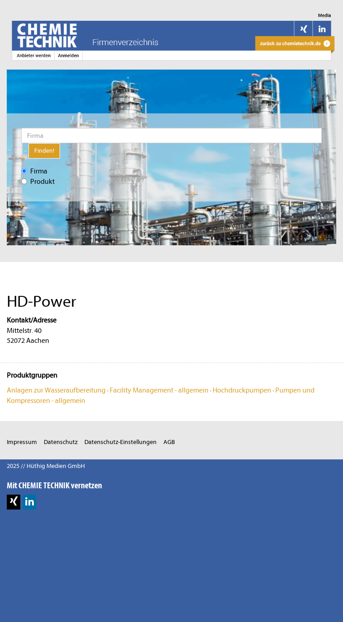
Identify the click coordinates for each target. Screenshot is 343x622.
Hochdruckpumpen (242, 390)
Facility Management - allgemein (159, 390)
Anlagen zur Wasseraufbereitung (56, 390)
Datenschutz (61, 442)
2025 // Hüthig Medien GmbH (46, 466)
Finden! (44, 150)
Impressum (22, 442)
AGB (169, 442)
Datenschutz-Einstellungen (120, 442)
